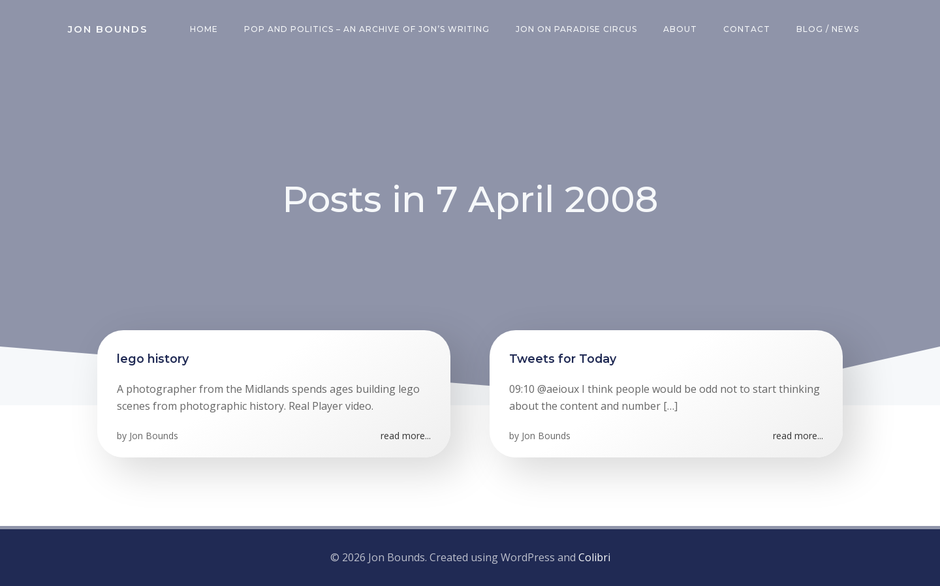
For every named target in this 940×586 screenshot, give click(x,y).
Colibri (594, 557)
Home (204, 29)
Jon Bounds (153, 435)
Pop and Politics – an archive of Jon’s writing (367, 29)
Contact (746, 29)
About (680, 29)
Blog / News (827, 29)
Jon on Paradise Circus (576, 29)
